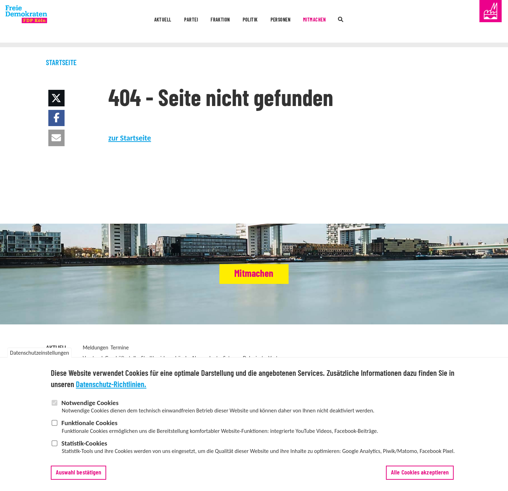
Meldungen (95, 347)
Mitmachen (342, 22)
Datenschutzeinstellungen (39, 352)
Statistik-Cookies (84, 443)
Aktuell (120, 22)
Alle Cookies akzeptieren (420, 473)
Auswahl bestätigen (79, 473)
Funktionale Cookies (89, 423)
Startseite (61, 63)
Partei (161, 22)
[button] (56, 98)
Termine (120, 347)
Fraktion (204, 22)
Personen (293, 22)
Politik (248, 22)
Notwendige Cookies (90, 403)
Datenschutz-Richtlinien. (111, 385)
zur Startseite (129, 138)
